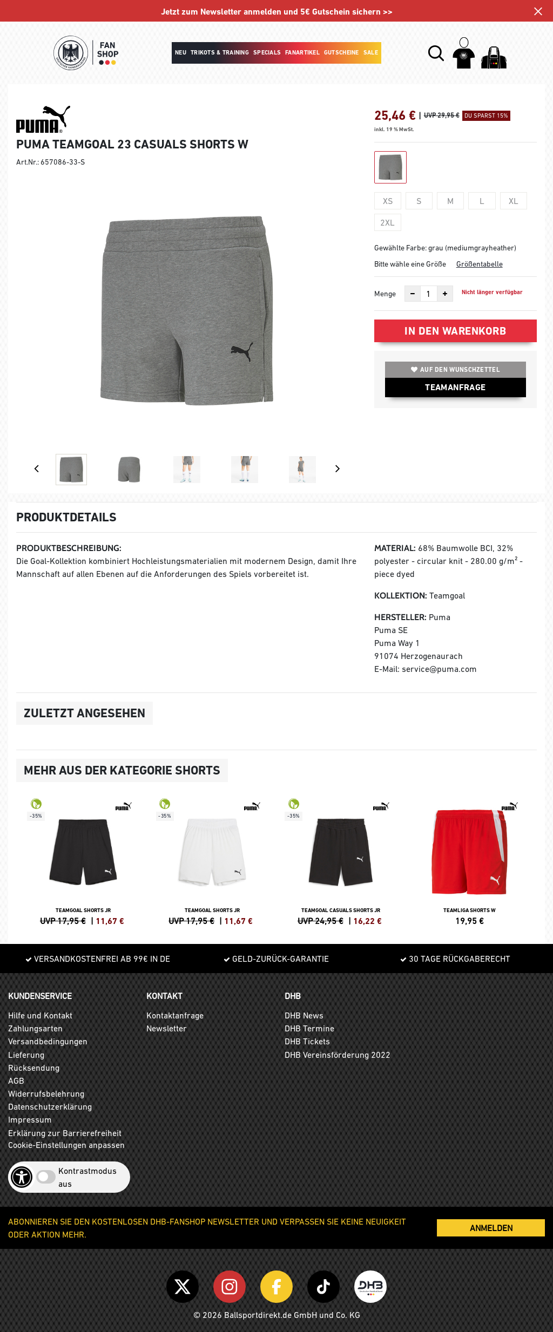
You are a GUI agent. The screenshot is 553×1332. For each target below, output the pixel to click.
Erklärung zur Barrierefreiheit (65, 1133)
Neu (180, 52)
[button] (436, 53)
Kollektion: (400, 595)
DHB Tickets (307, 1041)
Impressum (30, 1119)
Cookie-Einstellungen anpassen (66, 1145)
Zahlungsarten (35, 1028)
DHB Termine (309, 1028)
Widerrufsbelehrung (46, 1093)
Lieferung (26, 1054)
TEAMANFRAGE (455, 387)
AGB (16, 1080)
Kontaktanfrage (175, 1015)
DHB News (304, 1015)
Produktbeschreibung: (69, 548)
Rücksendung (33, 1067)
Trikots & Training (220, 52)
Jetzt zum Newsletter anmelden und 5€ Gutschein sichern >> (277, 11)
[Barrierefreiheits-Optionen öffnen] (21, 1177)
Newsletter (166, 1028)
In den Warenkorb (455, 330)
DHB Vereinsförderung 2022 (337, 1054)
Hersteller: (400, 617)
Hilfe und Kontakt (40, 1015)
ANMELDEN (491, 1228)
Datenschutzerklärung (50, 1106)
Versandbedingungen (47, 1041)
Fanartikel (302, 52)
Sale (370, 52)
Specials (267, 52)
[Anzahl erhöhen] (445, 294)
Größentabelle (479, 264)
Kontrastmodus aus (87, 1177)
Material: (395, 548)
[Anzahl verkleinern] (412, 294)
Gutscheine (341, 52)
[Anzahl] (429, 294)
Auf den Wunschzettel (455, 369)
